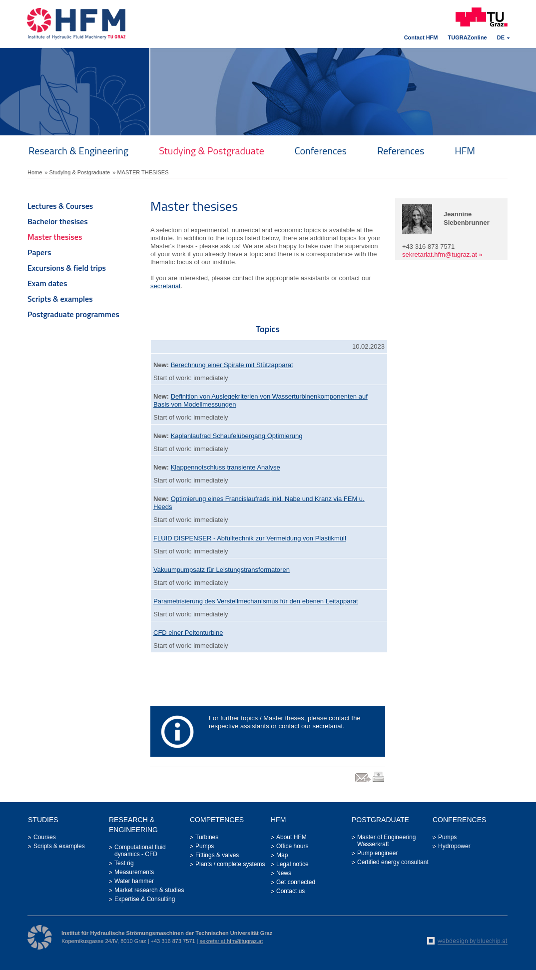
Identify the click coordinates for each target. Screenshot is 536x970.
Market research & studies (149, 890)
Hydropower (454, 846)
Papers (39, 252)
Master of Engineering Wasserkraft (386, 841)
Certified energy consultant (393, 862)
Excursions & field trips (66, 268)
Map (282, 855)
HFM (465, 150)
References (400, 150)
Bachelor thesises (57, 221)
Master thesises (54, 237)
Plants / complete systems (230, 864)
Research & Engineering (78, 150)
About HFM (291, 837)
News (283, 873)
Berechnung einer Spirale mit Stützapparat (232, 365)
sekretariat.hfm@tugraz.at (439, 254)
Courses (44, 837)
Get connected (295, 882)
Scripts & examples (60, 299)
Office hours (292, 846)
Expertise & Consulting (144, 899)
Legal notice (292, 864)
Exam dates (47, 283)
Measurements (134, 872)
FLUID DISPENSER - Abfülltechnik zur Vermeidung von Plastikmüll (249, 538)
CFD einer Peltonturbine (188, 632)
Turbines (206, 837)
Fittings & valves (217, 855)
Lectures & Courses (60, 206)
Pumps (204, 846)
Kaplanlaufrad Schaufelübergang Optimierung (237, 436)
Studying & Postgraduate (211, 150)
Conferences (321, 150)
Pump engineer (377, 853)
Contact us (290, 891)
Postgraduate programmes (73, 314)
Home (34, 172)
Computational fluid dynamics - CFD (140, 851)
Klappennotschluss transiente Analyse (225, 467)
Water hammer (134, 881)
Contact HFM (421, 37)
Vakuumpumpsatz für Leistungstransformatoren (221, 569)
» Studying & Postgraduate (77, 172)
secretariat (165, 286)
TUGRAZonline (467, 37)
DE (501, 37)
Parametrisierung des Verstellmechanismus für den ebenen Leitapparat (255, 601)
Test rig (124, 863)
